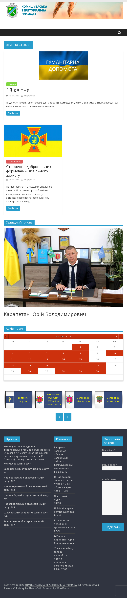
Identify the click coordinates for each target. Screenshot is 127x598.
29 (80, 371)
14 (63, 359)
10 (114, 353)
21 (63, 365)
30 (97, 371)
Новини (12, 84)
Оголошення (14, 161)
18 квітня (17, 90)
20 (46, 365)
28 (63, 371)
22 (80, 365)
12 (29, 359)
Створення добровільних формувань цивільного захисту (28, 171)
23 (97, 365)
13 (46, 359)
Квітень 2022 (63, 336)
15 (80, 359)
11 (12, 359)
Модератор (29, 95)
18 (12, 365)
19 (29, 365)
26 (29, 371)
